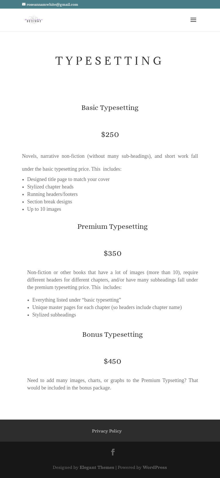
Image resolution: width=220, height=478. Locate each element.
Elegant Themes (97, 467)
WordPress (155, 467)
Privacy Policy (107, 430)
